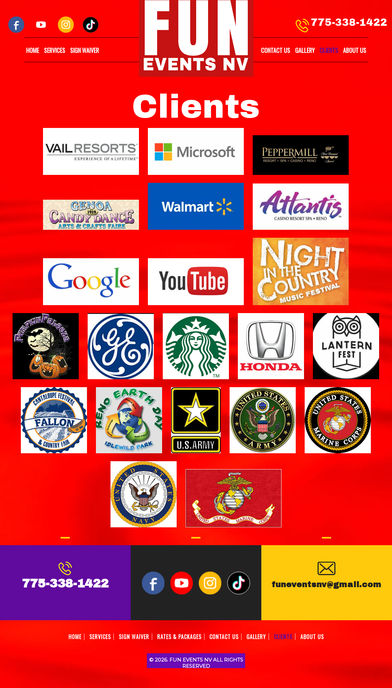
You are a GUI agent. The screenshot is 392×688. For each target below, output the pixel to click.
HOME (32, 50)
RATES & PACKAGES (179, 637)
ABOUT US (354, 50)
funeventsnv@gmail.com (326, 584)
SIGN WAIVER (84, 50)
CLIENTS (329, 50)
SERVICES (54, 50)
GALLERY (305, 50)
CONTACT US (275, 50)
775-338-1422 (349, 22)
